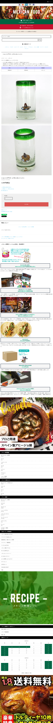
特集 (2, 569)
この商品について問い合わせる (7, 188)
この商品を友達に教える (6, 187)
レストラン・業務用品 (5, 542)
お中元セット (4, 564)
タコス (21, 47)
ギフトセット (4, 561)
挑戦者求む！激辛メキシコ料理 (7, 539)
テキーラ (26, 48)
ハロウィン (7, 47)
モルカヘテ (3, 507)
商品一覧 (3, 634)
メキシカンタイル (5, 514)
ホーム (2, 238)
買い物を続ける (4, 190)
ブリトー (25, 47)
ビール (2, 494)
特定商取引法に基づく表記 (6, 211)
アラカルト (30, 47)
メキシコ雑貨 (12, 236)
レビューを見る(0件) (22, 226)
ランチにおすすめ (5, 545)
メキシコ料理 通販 (5, 236)
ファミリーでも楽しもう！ (6, 537)
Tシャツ (2, 525)
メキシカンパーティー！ (6, 553)
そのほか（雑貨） (5, 528)
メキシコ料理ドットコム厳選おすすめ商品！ (26, 31)
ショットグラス (19, 236)
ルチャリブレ (4, 521)
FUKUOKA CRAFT (5, 567)
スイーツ (42, 47)
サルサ (11, 47)
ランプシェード (4, 518)
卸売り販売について (5, 629)
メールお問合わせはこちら (27, 27)
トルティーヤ (16, 47)
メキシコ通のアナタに (9, 238)
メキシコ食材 (36, 47)
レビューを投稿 (31, 226)
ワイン (2, 490)
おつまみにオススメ (5, 556)
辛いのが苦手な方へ (5, 550)
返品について (4, 209)
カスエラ (46, 47)
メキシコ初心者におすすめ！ (7, 534)
